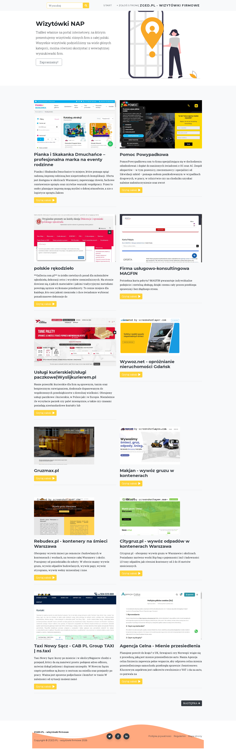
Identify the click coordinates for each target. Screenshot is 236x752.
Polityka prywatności (159, 736)
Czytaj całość (45, 200)
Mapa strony (195, 736)
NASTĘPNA (191, 703)
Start (97, 7)
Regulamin (180, 736)
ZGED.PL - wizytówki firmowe (164, 7)
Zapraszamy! (49, 62)
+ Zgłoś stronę (117, 7)
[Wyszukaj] (60, 7)
